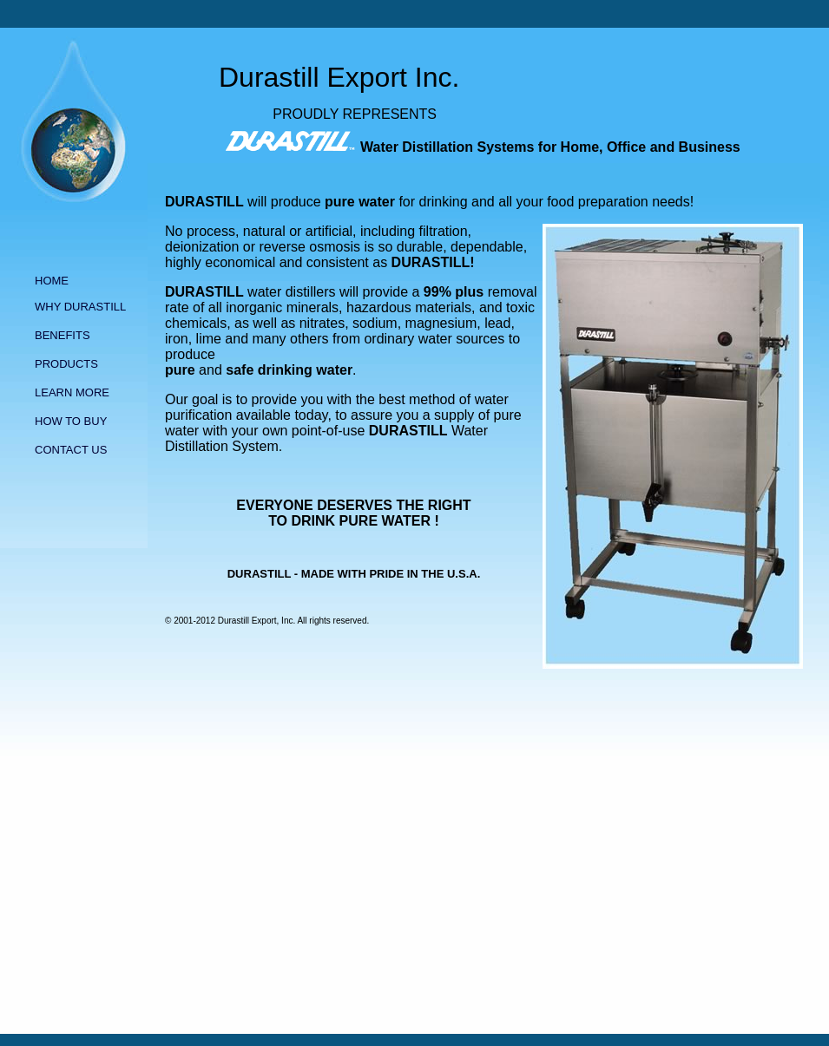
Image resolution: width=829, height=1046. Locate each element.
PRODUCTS (66, 363)
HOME (52, 280)
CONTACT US (71, 449)
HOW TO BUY (71, 421)
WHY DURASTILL (80, 306)
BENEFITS (62, 335)
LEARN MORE (72, 392)
